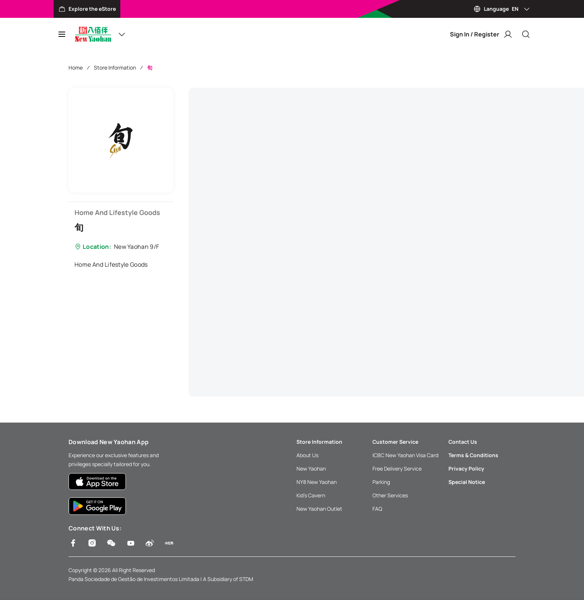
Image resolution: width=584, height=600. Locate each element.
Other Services (390, 495)
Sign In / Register (481, 34)
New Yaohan (311, 468)
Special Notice (466, 481)
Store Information (115, 67)
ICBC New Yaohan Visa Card (405, 455)
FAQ (377, 508)
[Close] (525, 34)
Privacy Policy (466, 468)
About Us (307, 455)
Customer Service (395, 441)
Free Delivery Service (397, 468)
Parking (381, 481)
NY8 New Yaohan (316, 481)
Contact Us (462, 441)
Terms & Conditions (473, 455)
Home (76, 67)
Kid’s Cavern (310, 495)
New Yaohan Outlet (319, 508)
